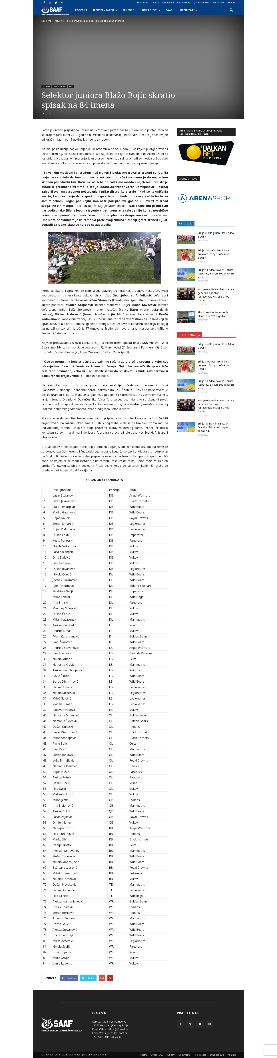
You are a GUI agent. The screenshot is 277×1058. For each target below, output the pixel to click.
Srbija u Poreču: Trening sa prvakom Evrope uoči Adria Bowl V (213, 254)
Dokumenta (168, 2)
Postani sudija (184, 2)
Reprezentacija (105, 10)
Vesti (71, 86)
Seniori (130, 10)
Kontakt (232, 2)
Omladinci (151, 10)
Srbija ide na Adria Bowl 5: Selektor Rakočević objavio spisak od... (214, 427)
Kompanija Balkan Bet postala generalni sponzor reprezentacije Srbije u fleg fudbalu (216, 295)
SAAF (170, 10)
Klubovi (155, 2)
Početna (81, 10)
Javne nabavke (202, 2)
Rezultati (189, 10)
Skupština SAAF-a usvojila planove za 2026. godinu (213, 314)
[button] (231, 10)
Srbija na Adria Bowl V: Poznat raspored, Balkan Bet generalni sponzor (216, 273)
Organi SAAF (142, 2)
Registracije (218, 2)
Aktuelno (46, 86)
